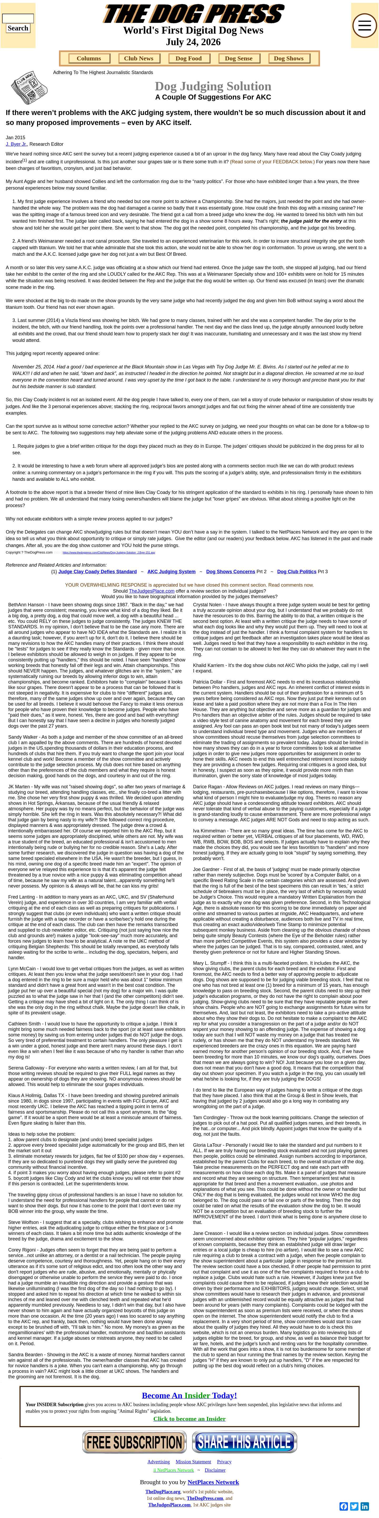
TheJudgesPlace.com (151, 591)
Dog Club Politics (296, 571)
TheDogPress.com (205, 1498)
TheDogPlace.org (163, 1491)
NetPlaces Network (213, 1482)
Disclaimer (215, 1470)
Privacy (224, 1461)
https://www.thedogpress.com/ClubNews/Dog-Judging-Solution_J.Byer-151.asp (109, 552)
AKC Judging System (171, 571)
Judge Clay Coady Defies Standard (97, 571)
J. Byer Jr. (16, 144)
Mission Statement (193, 1461)
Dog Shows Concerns (230, 571)
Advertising (158, 1461)
